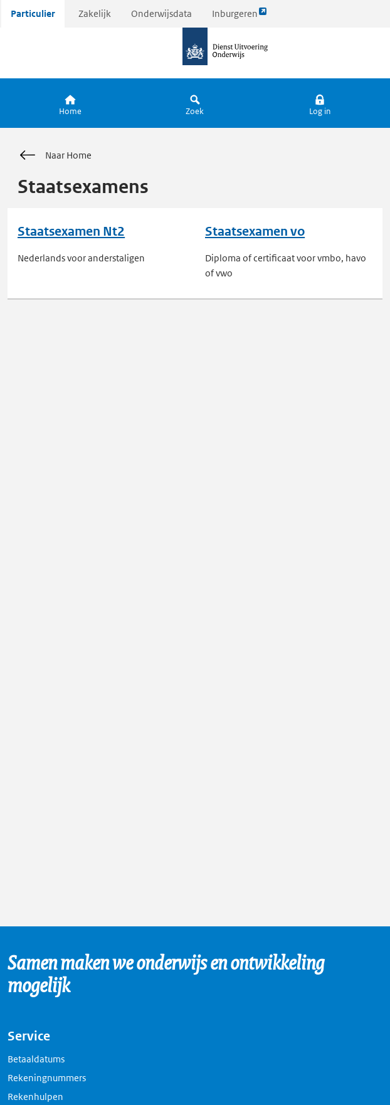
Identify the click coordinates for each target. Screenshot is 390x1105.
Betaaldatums (36, 1059)
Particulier (33, 13)
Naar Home (55, 155)
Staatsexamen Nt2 (71, 231)
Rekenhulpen (35, 1096)
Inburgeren (239, 17)
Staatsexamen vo (255, 231)
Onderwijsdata (161, 13)
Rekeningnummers (47, 1078)
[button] (320, 103)
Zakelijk (94, 13)
